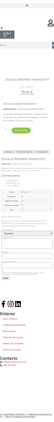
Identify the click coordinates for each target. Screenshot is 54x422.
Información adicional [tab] (25, 153)
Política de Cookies (12, 350)
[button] (27, 5)
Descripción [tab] (9, 153)
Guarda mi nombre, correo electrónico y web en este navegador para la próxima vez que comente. (22, 274)
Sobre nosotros (10, 319)
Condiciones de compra (14, 326)
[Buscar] (53, 45)
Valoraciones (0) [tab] (42, 153)
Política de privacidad (13, 344)
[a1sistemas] (27, 391)
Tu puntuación (7, 231)
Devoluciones (9, 332)
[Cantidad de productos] (7, 138)
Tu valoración (7, 238)
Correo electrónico (9, 262)
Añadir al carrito (21, 140)
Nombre (5, 253)
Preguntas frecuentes (13, 338)
